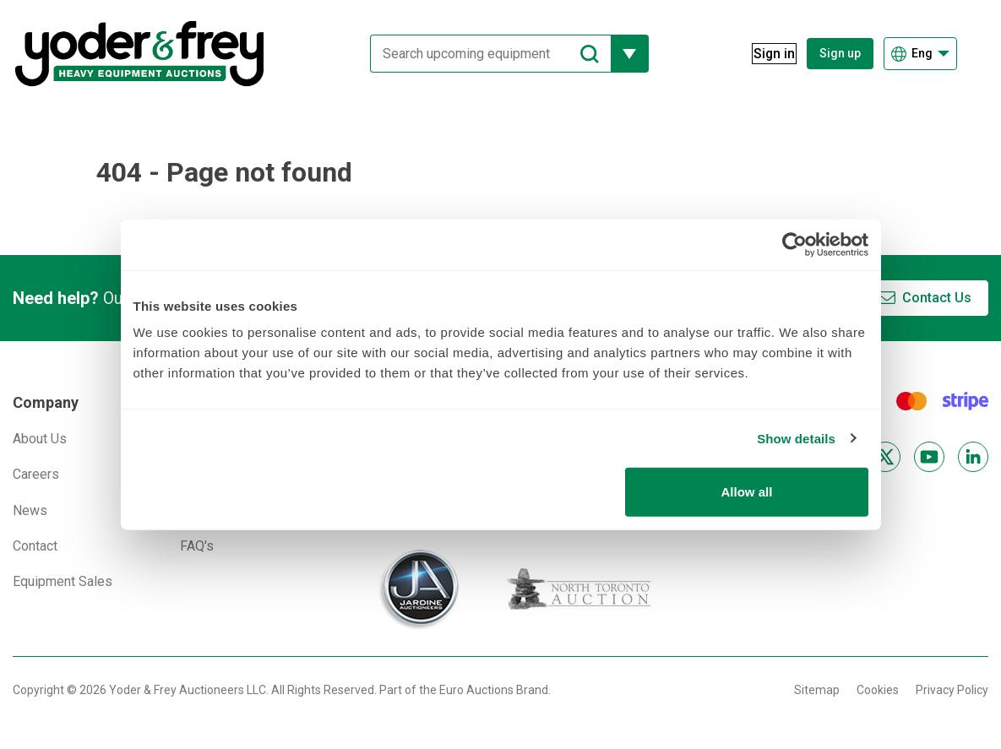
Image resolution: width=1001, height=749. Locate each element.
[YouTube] (929, 457)
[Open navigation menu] (977, 53)
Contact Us (936, 298)
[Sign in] (764, 53)
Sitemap (817, 690)
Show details (796, 438)
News (30, 510)
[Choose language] (920, 53)
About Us (40, 439)
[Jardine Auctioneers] (418, 589)
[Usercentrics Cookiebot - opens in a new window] (794, 244)
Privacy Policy (952, 690)
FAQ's (197, 546)
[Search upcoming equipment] (480, 54)
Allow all (747, 492)
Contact (35, 546)
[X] (885, 457)
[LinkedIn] (973, 457)
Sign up (840, 53)
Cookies (878, 690)
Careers (36, 474)
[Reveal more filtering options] (620, 54)
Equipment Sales (62, 581)
